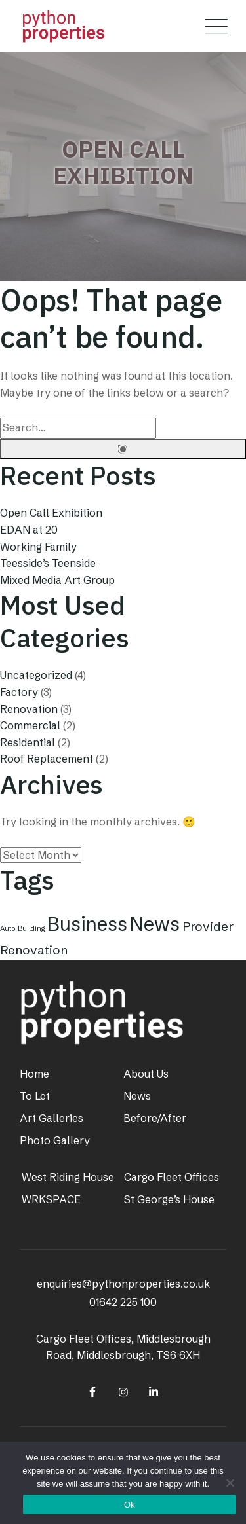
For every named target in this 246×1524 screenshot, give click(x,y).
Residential (27, 742)
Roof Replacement (46, 758)
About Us (146, 1073)
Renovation (29, 709)
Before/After (154, 1118)
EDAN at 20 (29, 529)
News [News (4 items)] (155, 924)
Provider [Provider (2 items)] (208, 926)
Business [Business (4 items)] (87, 924)
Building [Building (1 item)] (31, 928)
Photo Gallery (55, 1140)
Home (34, 1073)
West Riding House (68, 1177)
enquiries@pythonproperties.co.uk (123, 1283)
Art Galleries (51, 1118)
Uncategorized (36, 674)
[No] (229, 1482)
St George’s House (169, 1199)
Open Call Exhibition (51, 512)
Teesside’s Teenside (48, 563)
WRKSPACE (51, 1199)
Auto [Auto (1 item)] (7, 928)
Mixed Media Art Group (57, 580)
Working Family (38, 546)
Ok (129, 1505)
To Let (35, 1095)
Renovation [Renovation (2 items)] (34, 950)
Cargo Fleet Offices (171, 1177)
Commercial (30, 725)
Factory (19, 691)
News (137, 1095)
